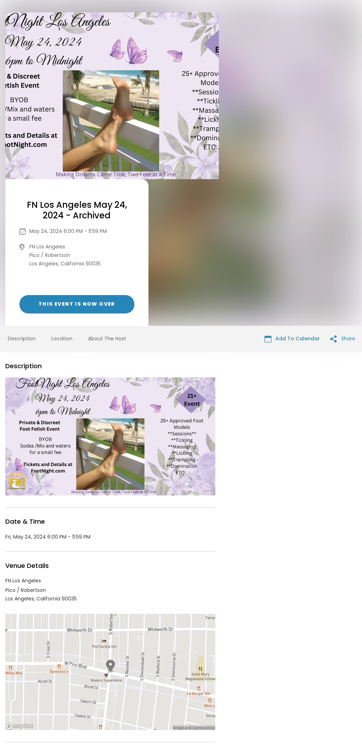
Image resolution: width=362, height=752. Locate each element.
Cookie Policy (280, 697)
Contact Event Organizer (89, 697)
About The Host (107, 191)
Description (22, 191)
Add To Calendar (292, 192)
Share (342, 192)
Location (61, 191)
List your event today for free (225, 689)
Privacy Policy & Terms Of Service (167, 697)
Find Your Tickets (236, 697)
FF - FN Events (48, 634)
